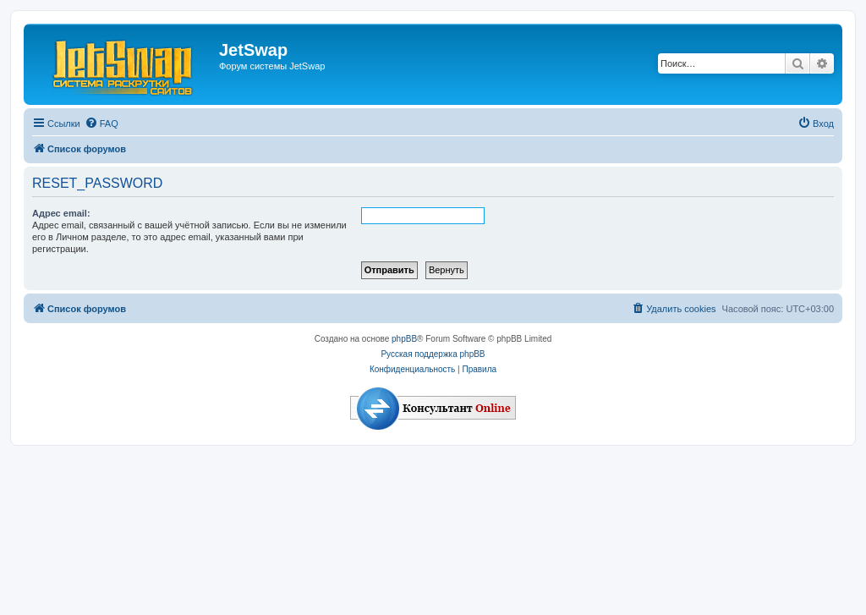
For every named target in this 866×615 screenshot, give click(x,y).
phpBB (404, 338)
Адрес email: (61, 213)
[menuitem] (101, 123)
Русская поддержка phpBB (433, 354)
